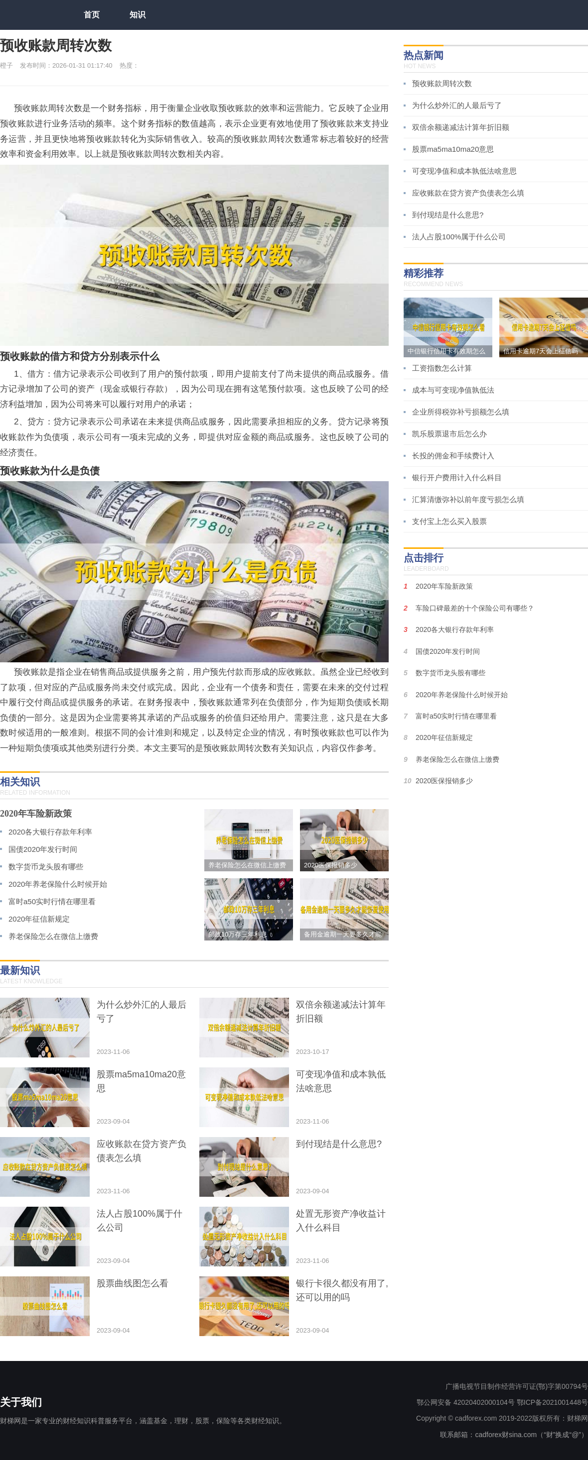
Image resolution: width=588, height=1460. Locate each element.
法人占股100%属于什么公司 (459, 236)
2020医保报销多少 (444, 781)
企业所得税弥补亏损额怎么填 (460, 412)
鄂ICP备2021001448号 (552, 1402)
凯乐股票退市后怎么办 (449, 433)
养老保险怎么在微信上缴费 (53, 936)
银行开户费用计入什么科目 (457, 477)
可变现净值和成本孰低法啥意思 (464, 171)
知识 (138, 14)
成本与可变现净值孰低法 (453, 390)
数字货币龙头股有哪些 (45, 866)
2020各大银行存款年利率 (50, 832)
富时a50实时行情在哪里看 (52, 901)
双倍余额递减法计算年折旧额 (460, 127)
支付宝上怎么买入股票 (449, 521)
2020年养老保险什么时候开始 (57, 884)
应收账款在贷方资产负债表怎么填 (468, 193)
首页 (92, 14)
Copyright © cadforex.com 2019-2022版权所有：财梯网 (502, 1418)
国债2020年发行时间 (42, 849)
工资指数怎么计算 (442, 368)
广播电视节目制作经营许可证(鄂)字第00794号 (516, 1386)
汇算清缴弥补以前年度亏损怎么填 (468, 499)
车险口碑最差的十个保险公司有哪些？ (475, 608)
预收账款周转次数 (442, 83)
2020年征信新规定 (39, 919)
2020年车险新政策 (36, 814)
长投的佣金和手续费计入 (453, 455)
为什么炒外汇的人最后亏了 (457, 105)
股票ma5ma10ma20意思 (453, 149)
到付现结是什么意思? (447, 214)
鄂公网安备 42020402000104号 (466, 1402)
